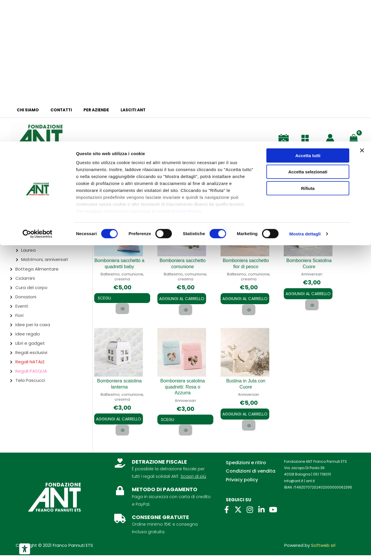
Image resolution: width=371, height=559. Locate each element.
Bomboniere (29, 213)
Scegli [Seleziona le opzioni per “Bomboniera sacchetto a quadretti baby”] (108, 298)
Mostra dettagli (305, 92)
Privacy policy (242, 483)
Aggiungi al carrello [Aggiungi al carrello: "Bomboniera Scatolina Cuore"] (308, 293)
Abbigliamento (31, 204)
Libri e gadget (30, 343)
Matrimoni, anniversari (44, 259)
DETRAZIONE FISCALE (159, 465)
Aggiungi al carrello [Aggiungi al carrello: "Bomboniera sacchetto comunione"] (181, 298)
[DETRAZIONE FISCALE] (120, 466)
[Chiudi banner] (362, 9)
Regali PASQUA (31, 371)
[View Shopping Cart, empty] (354, 137)
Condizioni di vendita (250, 475)
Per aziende (87, 110)
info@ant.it (293, 484)
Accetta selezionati (307, 30)
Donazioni (25, 297)
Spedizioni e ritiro (246, 466)
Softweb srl (323, 549)
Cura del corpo (31, 287)
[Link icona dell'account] (330, 138)
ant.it (310, 484)
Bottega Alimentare (37, 269)
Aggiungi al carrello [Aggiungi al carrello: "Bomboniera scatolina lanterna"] (118, 420)
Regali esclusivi (31, 352)
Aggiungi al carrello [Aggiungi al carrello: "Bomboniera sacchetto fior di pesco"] (245, 298)
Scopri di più (193, 480)
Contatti (55, 110)
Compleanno (35, 241)
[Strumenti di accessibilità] (24, 548)
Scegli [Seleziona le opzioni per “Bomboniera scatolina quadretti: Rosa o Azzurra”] (171, 416)
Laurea (28, 250)
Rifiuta (308, 46)
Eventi (21, 306)
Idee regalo (27, 334)
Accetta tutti (308, 14)
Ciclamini (25, 278)
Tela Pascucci (30, 380)
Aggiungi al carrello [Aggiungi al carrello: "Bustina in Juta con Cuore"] (245, 411)
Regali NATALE (30, 362)
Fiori (19, 315)
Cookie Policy (186, 69)
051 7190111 (322, 478)
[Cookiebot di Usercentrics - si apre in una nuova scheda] (37, 92)
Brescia (15, 194)
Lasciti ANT (120, 110)
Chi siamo (26, 110)
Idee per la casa (32, 325)
